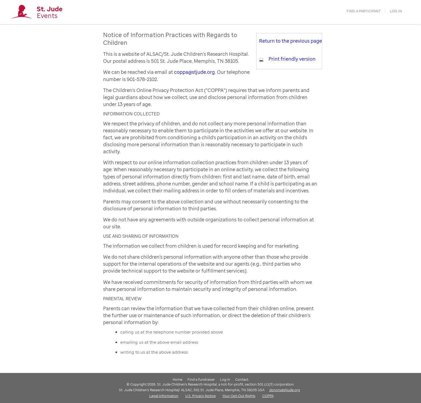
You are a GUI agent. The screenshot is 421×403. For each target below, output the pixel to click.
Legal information (163, 395)
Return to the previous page (290, 41)
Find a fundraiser (201, 379)
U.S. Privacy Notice (200, 395)
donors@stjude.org (284, 389)
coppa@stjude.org (194, 72)
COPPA (268, 395)
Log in (396, 11)
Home (177, 379)
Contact (241, 379)
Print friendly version (291, 59)
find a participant (364, 11)
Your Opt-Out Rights (238, 395)
